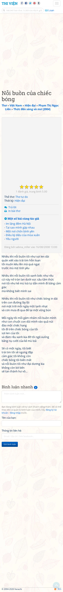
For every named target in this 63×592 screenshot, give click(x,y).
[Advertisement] (31, 50)
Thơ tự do (21, 197)
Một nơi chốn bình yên (20, 231)
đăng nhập (15, 412)
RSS (57, 589)
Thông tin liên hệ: (12, 430)
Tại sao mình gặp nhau (20, 227)
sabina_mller (22, 247)
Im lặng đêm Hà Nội (18, 223)
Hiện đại (20, 201)
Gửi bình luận (10, 444)
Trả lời (12, 207)
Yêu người (12, 239)
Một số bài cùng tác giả (21, 218)
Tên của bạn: (9, 417)
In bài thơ (14, 211)
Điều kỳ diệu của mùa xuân (23, 235)
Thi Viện (9, 3)
